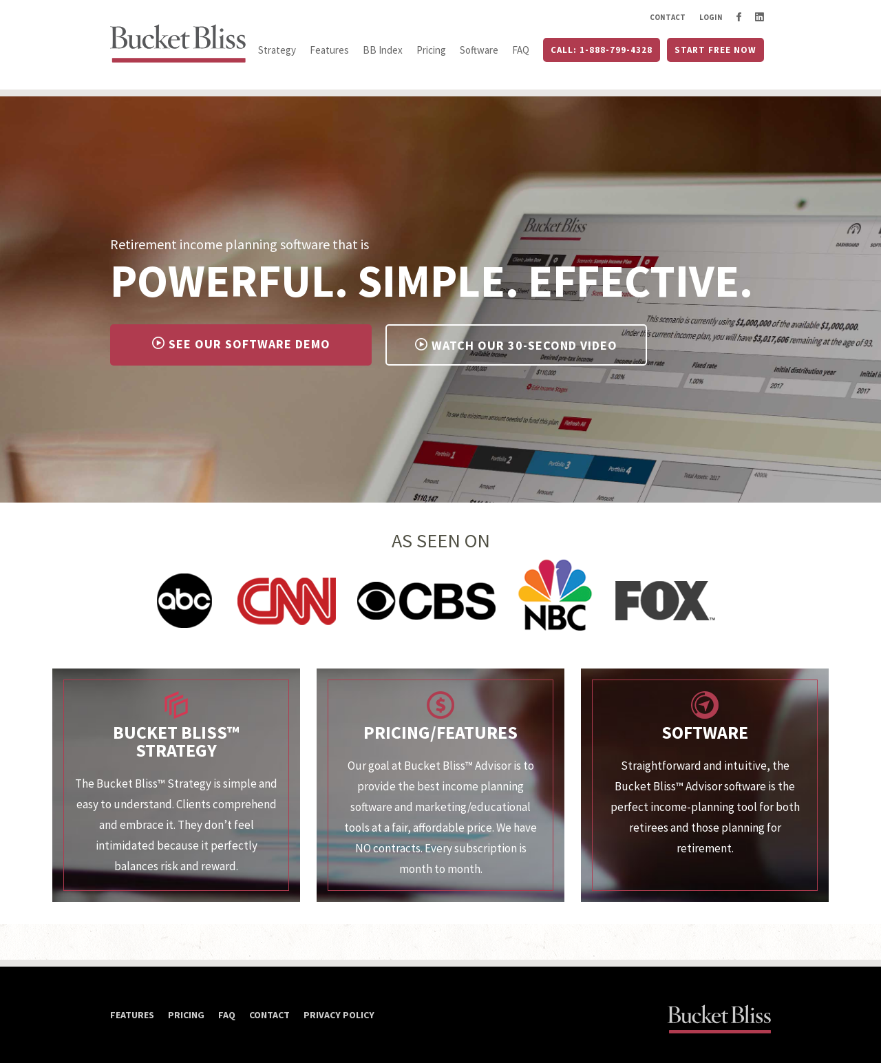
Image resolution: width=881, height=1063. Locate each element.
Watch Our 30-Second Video (516, 345)
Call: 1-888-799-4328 (601, 50)
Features (329, 49)
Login (711, 17)
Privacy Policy (339, 1015)
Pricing (431, 49)
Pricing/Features (440, 732)
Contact (668, 17)
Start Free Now (715, 50)
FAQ (520, 49)
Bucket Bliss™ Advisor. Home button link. (179, 44)
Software (479, 49)
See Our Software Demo (241, 344)
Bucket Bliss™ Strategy (176, 741)
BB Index (383, 49)
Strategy (277, 49)
